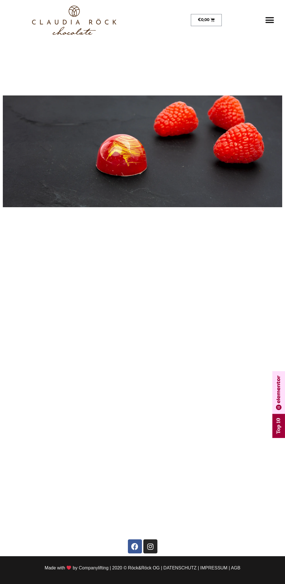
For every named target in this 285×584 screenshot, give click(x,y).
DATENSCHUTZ (179, 567)
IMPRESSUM (213, 567)
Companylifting (93, 567)
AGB (235, 567)
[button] (270, 20)
